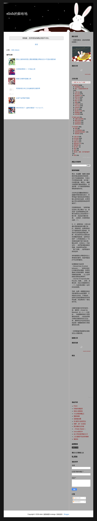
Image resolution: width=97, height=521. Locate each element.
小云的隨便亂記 (79, 413)
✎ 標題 (88, 82)
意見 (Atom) (15, 50)
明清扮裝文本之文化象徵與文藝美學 (28, 88)
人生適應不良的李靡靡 (81, 436)
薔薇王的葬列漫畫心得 (23, 78)
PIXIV (76, 406)
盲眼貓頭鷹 (77, 419)
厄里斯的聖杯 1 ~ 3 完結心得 (25, 69)
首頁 (36, 44)
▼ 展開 (74, 82)
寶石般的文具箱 (79, 426)
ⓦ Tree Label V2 (86, 157)
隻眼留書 (77, 416)
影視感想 (76, 127)
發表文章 (76, 498)
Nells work (76, 117)
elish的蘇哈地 (17, 14)
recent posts (87, 74)
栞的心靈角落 (78, 411)
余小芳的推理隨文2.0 (81, 434)
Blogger (66, 514)
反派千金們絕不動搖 (23, 98)
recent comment (86, 351)
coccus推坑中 (78, 431)
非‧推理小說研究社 (80, 421)
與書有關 (76, 85)
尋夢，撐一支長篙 (80, 424)
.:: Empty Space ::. (80, 429)
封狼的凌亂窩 (78, 408)
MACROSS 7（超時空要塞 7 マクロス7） (30, 108)
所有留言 (76, 501)
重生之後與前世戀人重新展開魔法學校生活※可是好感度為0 (36, 59)
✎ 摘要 (83, 82)
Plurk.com (90, 397)
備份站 (76, 439)
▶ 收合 (79, 82)
